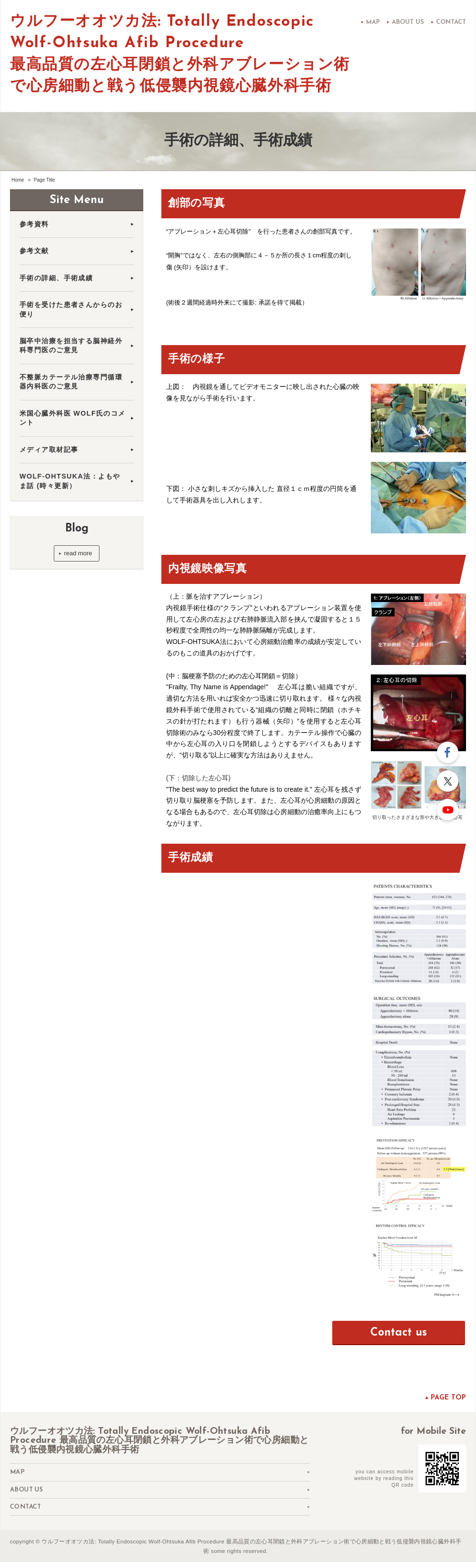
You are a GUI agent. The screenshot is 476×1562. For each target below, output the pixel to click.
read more (78, 553)
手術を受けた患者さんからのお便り (71, 309)
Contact (451, 22)
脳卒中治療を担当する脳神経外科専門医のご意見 (71, 345)
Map (373, 22)
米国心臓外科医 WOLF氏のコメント (73, 417)
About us (408, 22)
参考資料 (34, 224)
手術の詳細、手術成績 (56, 278)
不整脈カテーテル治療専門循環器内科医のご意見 (71, 381)
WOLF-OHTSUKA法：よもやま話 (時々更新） (70, 480)
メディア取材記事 (53, 449)
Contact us (398, 1332)
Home (17, 180)
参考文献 (34, 251)
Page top (448, 1397)
